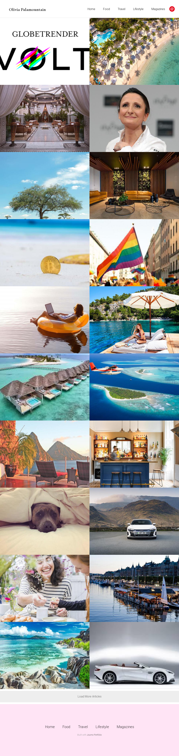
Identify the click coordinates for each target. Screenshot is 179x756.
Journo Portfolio (94, 735)
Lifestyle (138, 9)
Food (106, 9)
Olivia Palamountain (27, 9)
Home (91, 9)
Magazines (158, 9)
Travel (121, 9)
